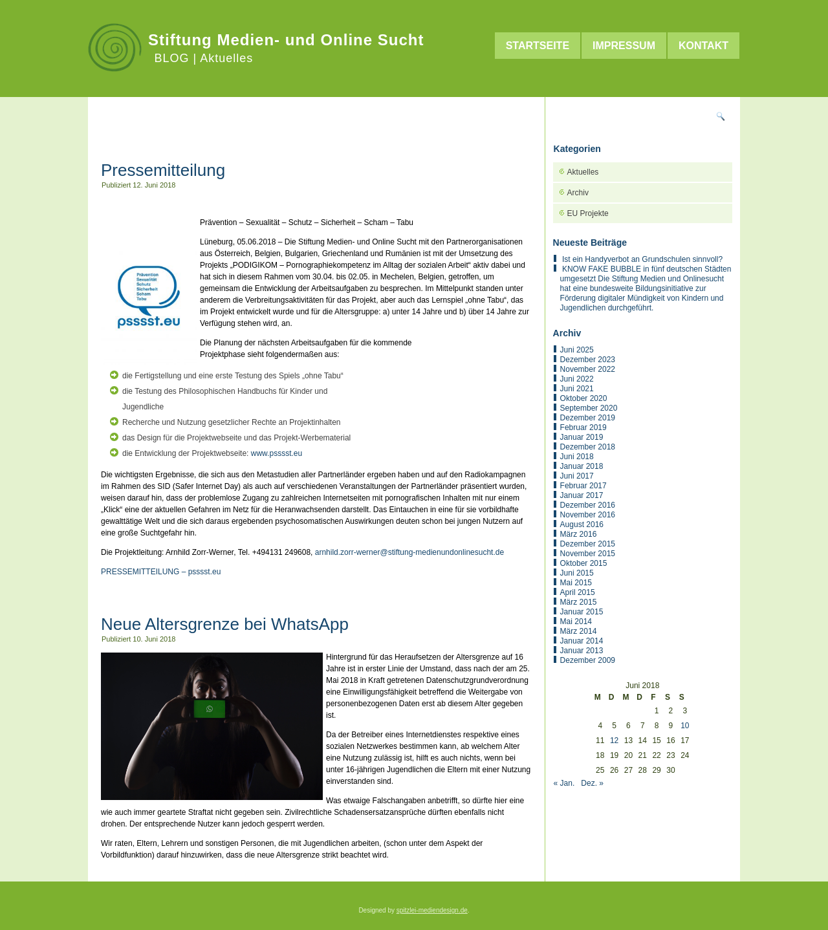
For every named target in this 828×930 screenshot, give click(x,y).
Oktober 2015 (583, 563)
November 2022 (587, 369)
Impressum (624, 45)
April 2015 (577, 592)
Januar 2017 (582, 495)
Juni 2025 (577, 349)
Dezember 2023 (587, 359)
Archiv (578, 192)
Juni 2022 (577, 379)
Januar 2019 (582, 437)
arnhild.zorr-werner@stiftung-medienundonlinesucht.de (409, 552)
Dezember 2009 (587, 660)
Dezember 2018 (587, 446)
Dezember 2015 (587, 543)
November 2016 (587, 514)
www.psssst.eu (276, 453)
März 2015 (578, 602)
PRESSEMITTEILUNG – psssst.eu (161, 571)
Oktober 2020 (583, 398)
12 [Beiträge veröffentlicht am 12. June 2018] (614, 740)
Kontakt (703, 45)
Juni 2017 (577, 476)
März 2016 (578, 534)
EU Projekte (588, 213)
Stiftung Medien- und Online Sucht (286, 40)
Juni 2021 (577, 388)
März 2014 (578, 631)
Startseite (537, 45)
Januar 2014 (582, 640)
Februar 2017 (583, 485)
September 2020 (589, 408)
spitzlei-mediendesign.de (432, 910)
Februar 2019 (583, 427)
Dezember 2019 (587, 417)
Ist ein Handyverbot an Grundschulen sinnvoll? (642, 259)
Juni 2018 (577, 456)
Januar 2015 (582, 611)
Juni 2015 (577, 573)
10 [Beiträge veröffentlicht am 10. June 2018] (685, 725)
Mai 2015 (576, 582)
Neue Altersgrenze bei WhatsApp (225, 624)
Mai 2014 (576, 621)
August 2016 (582, 524)
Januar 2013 (582, 650)
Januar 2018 (582, 466)
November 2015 (587, 553)
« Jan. (564, 783)
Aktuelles (583, 172)
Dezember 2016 (587, 505)
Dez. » (592, 783)
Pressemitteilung (163, 170)
